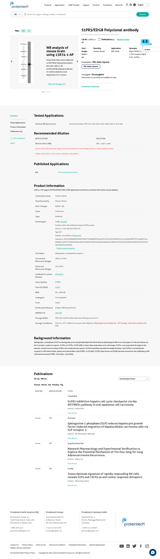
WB (29, 31)
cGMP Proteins (73, 5)
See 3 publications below (68, 172)
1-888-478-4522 (16, 528)
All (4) (37, 379)
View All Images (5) (56, 84)
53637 (57, 287)
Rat (49, 385)
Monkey (55, 385)
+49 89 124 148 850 (89, 528)
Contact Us (14, 545)
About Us (119, 5)
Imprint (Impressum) (97, 545)
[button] (152, 552)
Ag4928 (64, 222)
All (23, 31)
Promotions (107, 5)
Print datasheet (17, 138)
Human (37, 385)
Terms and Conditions (57, 545)
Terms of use (41, 545)
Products (47, 5)
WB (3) (43, 379)
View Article (72, 413)
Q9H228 (58, 313)
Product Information (18, 127)
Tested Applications (17, 123)
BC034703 (77, 236)
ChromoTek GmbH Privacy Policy (22, 553)
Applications (59, 5)
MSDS (12, 143)
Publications (107, 39)
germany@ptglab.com (90, 531)
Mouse (44, 385)
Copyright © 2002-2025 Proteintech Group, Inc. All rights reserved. (64, 553)
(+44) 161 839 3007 (53, 528)
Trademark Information (77, 545)
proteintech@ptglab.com (20, 531)
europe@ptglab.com (54, 531)
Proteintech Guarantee (90, 87)
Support (86, 5)
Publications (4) (16, 131)
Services (96, 5)
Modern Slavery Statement (20, 548)
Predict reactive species (65, 248)
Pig (61, 385)
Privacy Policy (27, 545)
